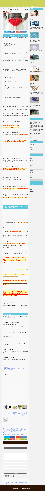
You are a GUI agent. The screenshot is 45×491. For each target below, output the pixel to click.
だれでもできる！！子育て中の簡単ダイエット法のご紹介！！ (5, 421)
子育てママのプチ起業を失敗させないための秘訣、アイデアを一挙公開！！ (20, 412)
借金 (9, 431)
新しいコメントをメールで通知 (9, 472)
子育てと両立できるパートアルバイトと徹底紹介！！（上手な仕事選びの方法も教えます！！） (36, 130)
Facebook (12, 31)
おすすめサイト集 (26, 6)
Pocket (13, 436)
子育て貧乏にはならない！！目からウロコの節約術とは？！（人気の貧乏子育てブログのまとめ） (6, 427)
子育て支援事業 (32, 151)
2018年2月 (31, 163)
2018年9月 (31, 158)
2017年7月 (31, 175)
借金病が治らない (7, 367)
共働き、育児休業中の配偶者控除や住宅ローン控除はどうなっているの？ (36, 72)
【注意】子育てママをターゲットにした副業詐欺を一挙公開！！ (10, 411)
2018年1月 (31, 165)
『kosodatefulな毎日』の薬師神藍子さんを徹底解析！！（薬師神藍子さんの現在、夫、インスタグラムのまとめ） (36, 28)
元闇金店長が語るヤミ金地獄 (9, 372)
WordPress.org (32, 191)
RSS (18, 436)
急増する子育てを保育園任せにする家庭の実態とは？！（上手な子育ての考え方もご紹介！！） (36, 105)
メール (5, 461)
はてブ (24, 31)
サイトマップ (20, 6)
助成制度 (18, 431)
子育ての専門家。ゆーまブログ (22, 4)
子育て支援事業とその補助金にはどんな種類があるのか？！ (36, 62)
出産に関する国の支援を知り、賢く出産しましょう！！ (5, 411)
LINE (7, 436)
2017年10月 (31, 170)
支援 (23, 431)
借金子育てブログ (13, 431)
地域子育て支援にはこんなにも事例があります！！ (36, 18)
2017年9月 (31, 172)
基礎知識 (21, 431)
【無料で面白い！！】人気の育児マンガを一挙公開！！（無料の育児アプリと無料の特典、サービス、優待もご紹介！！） (36, 40)
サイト (5, 464)
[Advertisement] (15, 151)
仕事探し (31, 147)
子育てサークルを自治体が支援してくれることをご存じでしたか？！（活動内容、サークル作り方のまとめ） (36, 93)
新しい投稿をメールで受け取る (9, 473)
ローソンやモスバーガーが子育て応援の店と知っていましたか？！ (36, 83)
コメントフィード (32, 189)
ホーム (9, 6)
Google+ (18, 31)
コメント (5, 449)
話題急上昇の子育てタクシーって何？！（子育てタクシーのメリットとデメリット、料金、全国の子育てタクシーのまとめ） (36, 126)
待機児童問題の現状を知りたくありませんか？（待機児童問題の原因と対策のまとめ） (15, 412)
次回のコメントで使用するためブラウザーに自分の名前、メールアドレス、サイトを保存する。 (15, 468)
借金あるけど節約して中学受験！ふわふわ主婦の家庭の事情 (13, 368)
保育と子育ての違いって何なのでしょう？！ (36, 115)
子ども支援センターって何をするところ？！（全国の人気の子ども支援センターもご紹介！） (16, 480)
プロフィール (14, 6)
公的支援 (31, 149)
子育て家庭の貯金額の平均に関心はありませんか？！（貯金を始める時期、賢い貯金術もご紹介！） (14, 427)
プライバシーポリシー (33, 6)
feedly (24, 436)
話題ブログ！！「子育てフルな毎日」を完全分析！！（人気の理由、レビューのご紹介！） (36, 51)
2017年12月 (31, 167)
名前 (5, 458)
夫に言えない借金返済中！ (8, 369)
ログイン (31, 186)
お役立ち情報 (6, 431)
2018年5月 (31, 160)
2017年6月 (31, 177)
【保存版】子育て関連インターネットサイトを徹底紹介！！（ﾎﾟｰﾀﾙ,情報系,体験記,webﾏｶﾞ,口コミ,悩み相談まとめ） (16, 478)
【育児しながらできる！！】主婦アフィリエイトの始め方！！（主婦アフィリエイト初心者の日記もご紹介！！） (36, 134)
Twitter (7, 31)
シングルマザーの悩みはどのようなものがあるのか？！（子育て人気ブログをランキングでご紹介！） (24, 412)
